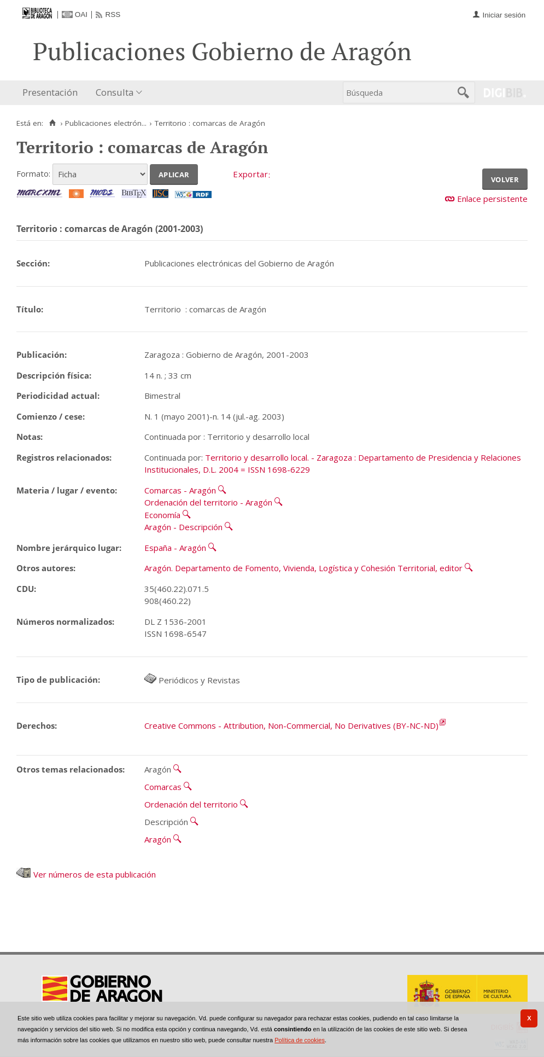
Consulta (114, 92)
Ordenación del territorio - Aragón (208, 502)
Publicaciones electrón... (106, 123)
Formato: (33, 173)
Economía (162, 514)
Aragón (157, 839)
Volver (505, 178)
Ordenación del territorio (191, 804)
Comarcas (163, 786)
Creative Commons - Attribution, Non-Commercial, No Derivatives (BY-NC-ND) (291, 725)
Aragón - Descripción (183, 526)
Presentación (50, 92)
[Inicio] (52, 123)
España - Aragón (175, 547)
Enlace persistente (492, 198)
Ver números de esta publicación (86, 874)
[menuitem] (52, 92)
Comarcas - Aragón (180, 490)
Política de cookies (299, 1040)
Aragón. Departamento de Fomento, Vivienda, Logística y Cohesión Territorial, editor (303, 567)
